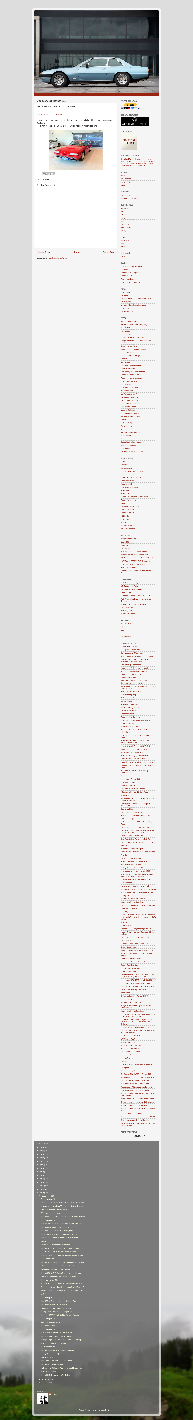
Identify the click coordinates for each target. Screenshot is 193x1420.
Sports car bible (127, 809)
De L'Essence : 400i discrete (132, 653)
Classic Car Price (128, 723)
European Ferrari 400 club (131, 266)
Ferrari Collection (127, 510)
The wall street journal (129, 678)
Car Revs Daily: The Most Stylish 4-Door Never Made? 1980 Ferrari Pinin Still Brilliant (137, 1022)
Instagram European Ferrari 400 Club (136, 299)
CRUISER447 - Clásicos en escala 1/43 (137, 880)
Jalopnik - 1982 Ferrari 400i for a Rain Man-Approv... (62, 1368)
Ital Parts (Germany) (129, 394)
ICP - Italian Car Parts (129, 388)
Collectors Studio (127, 481)
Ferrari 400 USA (127, 276)
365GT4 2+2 (126, 624)
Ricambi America (127, 439)
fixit (122, 234)
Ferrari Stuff (125, 519)
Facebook (125, 295)
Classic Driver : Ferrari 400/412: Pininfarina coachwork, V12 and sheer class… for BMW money (138, 917)
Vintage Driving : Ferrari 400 (132, 868)
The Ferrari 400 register (130, 273)
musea (123, 243)
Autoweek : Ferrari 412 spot (132, 849)
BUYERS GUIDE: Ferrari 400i (133, 1045)
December (46, 1196)
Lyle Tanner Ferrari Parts (130, 413)
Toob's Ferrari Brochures (130, 506)
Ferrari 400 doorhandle (130, 375)
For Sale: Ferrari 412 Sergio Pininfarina (57, 1336)
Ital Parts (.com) (127, 391)
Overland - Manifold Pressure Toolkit (135, 596)
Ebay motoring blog (128, 695)
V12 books (125, 516)
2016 (42, 1182)
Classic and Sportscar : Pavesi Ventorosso (138, 905)
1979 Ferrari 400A (128, 1039)
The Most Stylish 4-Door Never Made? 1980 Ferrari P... (63, 1287)
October (45, 1383)
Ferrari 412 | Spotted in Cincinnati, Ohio (57, 1231)
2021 (42, 1165)
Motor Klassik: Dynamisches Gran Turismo (138, 852)
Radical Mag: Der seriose (131, 665)
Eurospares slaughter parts (131, 365)
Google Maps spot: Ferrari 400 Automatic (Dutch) (61, 1340)
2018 (42, 1175)
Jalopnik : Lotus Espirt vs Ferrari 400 (135, 944)
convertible (125, 224)
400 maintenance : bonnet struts (54, 1210)
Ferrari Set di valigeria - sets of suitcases (57, 1350)
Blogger (111, 1410)
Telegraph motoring (128, 940)
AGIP (43, 1294)
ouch (123, 247)
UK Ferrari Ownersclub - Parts (133, 452)
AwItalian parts (126, 334)
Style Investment (127, 795)
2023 (42, 1158)
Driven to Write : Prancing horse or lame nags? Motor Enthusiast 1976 (137, 875)
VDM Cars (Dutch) (128, 614)
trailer (123, 256)
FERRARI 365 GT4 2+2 (130, 1036)
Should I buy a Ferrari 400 (131, 1042)
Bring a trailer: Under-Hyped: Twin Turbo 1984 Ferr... (62, 1224)
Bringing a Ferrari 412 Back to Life (134, 555)
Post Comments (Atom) (57, 258)
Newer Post (43, 252)
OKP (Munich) (126, 423)
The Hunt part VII (48, 1329)
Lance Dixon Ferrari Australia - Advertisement (59, 1238)
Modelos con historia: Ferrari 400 (134, 962)
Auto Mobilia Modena (129, 487)
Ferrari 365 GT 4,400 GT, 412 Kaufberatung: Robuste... (63, 1262)
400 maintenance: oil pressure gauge (56, 1322)
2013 (42, 1193)
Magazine (125, 208)
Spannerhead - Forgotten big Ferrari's (136, 929)
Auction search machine (130, 198)
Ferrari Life (125, 308)
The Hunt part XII (48, 1199)
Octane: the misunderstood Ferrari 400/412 (138, 1117)
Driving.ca (125, 896)
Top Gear (124, 1061)
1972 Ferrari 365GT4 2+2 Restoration (136, 561)
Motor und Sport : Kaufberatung (133, 752)
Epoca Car (125, 359)
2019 (42, 1172)
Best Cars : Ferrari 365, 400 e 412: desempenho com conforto (135, 682)
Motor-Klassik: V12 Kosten (131, 1002)
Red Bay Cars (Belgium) (130, 432)
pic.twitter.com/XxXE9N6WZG (50, 115)
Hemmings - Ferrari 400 (130, 779)
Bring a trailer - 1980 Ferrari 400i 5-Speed (137, 892)
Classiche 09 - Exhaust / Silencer (134, 349)
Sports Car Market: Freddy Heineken (135, 1120)
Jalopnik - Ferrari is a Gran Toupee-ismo (137, 762)
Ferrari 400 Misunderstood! (131, 691)
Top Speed (125, 1068)
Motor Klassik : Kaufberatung (132, 1011)
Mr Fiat (123, 420)
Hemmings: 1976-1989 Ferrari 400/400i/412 (138, 980)
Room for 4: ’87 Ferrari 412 (131, 1049)
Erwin (54, 1394)
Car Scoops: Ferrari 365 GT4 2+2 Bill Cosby (138, 889)
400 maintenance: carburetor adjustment (57, 1266)
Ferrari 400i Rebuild (129, 568)
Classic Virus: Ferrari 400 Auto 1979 (135, 812)
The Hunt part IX (48, 1298)
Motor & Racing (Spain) (130, 708)
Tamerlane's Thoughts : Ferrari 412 (135, 886)
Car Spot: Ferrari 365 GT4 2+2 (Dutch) (56, 1361)
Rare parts (125, 429)
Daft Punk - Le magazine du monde (55, 1245)
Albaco (123, 503)
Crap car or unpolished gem (132, 1071)
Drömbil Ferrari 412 (128, 711)
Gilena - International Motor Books (134, 497)
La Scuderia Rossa (128, 407)
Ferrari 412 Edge (127, 819)
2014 (42, 1189)
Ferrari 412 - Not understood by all (134, 668)
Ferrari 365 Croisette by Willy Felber (55, 1375)
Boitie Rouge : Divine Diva (131, 698)
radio (123, 185)
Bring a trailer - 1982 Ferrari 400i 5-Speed (137, 1099)
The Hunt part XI (48, 1220)
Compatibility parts (128, 352)
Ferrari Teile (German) (129, 381)
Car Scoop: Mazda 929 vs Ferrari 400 (136, 1074)
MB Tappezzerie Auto (129, 586)
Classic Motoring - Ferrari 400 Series (135, 937)
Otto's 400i (125, 542)
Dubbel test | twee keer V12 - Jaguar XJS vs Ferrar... (62, 1206)
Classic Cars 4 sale (128, 947)
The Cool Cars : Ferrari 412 (132, 785)
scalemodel (125, 253)
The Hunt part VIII (48, 1319)
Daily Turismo (126, 926)
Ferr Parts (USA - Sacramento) (133, 372)
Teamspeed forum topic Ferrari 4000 (135, 871)
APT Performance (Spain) (131, 583)
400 (122, 627)
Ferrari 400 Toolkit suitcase (52, 1364)
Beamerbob (125, 993)
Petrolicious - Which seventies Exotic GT (137, 1087)
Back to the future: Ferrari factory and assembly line (62, 1255)
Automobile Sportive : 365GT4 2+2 (135, 861)
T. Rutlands (125, 448)
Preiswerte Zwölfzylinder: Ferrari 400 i (136, 1027)
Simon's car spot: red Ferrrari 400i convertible (59, 1234)
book (123, 218)
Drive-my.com (126, 302)
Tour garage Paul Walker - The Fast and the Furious (62, 1308)
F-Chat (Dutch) (127, 311)
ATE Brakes (125, 328)
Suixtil (123, 462)
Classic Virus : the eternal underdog (135, 827)
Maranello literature (128, 526)
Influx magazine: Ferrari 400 (132, 858)
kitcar (123, 237)
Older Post (109, 252)
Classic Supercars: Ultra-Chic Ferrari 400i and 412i (61, 1284)
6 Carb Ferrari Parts (129, 321)
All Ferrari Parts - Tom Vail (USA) (134, 325)
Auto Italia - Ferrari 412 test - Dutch (135, 1084)
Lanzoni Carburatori (129, 410)
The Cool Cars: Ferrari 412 (131, 959)
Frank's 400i (125, 545)
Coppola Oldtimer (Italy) (130, 356)
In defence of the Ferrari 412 (132, 727)
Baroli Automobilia (128, 529)
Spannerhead (126, 922)
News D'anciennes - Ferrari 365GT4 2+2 (137, 656)
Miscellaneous (126, 637)
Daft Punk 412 (47, 1357)
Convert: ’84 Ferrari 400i (130, 968)
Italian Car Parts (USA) (130, 400)
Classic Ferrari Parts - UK (131, 477)
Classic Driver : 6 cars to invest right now (137, 842)
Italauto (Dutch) (127, 611)
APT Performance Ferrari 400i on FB (135, 552)
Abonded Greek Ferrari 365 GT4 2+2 (135, 746)
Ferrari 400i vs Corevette (131, 717)
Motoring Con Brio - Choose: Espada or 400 (138, 1077)
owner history (126, 182)
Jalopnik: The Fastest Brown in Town (135, 1081)
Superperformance (128, 445)
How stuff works (127, 1058)
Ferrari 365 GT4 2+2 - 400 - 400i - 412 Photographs (62, 1248)
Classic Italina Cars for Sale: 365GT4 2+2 (137, 950)
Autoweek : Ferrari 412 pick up (133, 899)
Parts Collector (127, 426)
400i (122, 630)
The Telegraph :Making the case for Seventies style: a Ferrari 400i (135, 660)
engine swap (126, 228)
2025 (42, 1151)
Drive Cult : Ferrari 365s (130, 782)
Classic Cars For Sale (129, 965)
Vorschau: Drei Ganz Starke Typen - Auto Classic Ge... (63, 1202)
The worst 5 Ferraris (129, 908)
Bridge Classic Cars (129, 539)
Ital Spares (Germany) (129, 397)
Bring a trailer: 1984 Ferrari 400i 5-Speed (137, 996)
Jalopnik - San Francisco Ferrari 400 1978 (137, 986)
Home (76, 252)
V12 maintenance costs (50, 1213)
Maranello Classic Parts (130, 416)
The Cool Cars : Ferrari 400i (132, 836)
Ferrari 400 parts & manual (131, 378)
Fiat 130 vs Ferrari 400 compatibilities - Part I (59, 1301)
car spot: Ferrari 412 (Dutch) (52, 1354)
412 (122, 633)
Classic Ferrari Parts (129, 346)
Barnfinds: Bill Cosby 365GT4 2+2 (134, 865)
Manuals (124, 465)
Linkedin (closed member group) (134, 305)
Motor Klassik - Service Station (133, 759)
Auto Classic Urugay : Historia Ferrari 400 (137, 756)
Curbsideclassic (127, 883)
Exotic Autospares (128, 368)
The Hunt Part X (47, 1259)
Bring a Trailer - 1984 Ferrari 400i (134, 1105)
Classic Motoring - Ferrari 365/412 (134, 749)
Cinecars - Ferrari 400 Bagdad (133, 789)
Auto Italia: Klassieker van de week (135, 1090)
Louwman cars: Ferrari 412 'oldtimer (55, 1269)
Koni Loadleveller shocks (131, 404)
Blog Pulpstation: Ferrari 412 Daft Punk (136, 839)
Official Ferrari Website (130, 647)
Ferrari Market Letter (129, 500)
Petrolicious (125, 855)
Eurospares (125, 362)
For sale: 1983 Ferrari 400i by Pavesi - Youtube (60, 1315)
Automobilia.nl (126, 494)
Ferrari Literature (127, 513)
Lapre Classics (127, 593)
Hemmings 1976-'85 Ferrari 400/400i (135, 983)
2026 (42, 1147)
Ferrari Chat (125, 292)
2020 (42, 1168)
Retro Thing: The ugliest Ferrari (133, 990)
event (123, 176)
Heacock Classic (127, 714)
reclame (124, 250)
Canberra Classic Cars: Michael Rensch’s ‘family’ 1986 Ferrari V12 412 (137, 831)
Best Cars (125, 845)
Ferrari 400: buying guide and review (135, 720)
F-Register (125, 269)
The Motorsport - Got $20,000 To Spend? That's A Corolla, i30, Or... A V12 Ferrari (137, 976)
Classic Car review (128, 972)
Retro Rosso (126, 436)
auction (124, 215)
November (46, 1379)
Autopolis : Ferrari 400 (129, 704)
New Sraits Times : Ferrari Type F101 (136, 671)
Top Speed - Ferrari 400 (130, 650)
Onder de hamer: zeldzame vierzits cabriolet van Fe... (62, 1290)
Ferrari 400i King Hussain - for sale (55, 1227)
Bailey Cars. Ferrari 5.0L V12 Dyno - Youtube (59, 1312)
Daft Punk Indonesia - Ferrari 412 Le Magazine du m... (63, 1276)
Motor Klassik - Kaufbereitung (132, 902)
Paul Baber (125, 522)
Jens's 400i (125, 548)
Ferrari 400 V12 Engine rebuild (133, 564)
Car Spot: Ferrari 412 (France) (53, 1343)
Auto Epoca (125, 331)
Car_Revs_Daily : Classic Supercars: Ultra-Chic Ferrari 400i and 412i (138, 1015)
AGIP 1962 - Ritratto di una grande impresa (58, 1252)
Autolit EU (125, 490)
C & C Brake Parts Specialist (132, 337)
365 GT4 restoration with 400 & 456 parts (137, 558)
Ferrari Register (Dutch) (130, 282)
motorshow (125, 240)
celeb (123, 221)
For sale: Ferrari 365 (49, 1280)
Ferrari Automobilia (49, 1347)
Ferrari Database (127, 279)
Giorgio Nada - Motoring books (133, 471)
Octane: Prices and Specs (131, 1114)
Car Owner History (48, 1371)
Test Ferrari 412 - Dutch (130, 1052)
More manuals (126, 468)
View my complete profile (59, 1398)
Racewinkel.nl (126, 484)
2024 (42, 1154)
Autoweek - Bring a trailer (131, 1055)
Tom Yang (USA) (127, 607)
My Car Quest (126, 701)
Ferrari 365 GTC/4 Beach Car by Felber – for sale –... (62, 1273)
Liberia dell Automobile (130, 474)
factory (123, 231)
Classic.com (125, 195)
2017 (42, 1179)
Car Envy (124, 912)
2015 (42, 1186)
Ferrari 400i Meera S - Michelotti (54, 1305)
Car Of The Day (127, 999)
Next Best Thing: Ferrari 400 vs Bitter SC (137, 1064)
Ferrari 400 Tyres (48, 1326)
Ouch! (43, 1241)
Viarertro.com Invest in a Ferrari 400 (135, 815)
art (122, 211)
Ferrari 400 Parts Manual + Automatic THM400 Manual (63, 1217)
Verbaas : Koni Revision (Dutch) (133, 604)
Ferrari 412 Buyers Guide (131, 674)
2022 (42, 1161)
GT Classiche (126, 384)
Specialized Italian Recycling (132, 442)
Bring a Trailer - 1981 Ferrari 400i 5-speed (137, 1102)
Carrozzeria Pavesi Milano (131, 589)
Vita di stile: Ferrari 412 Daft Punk (134, 792)
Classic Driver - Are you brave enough (136, 776)
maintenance (126, 179)
